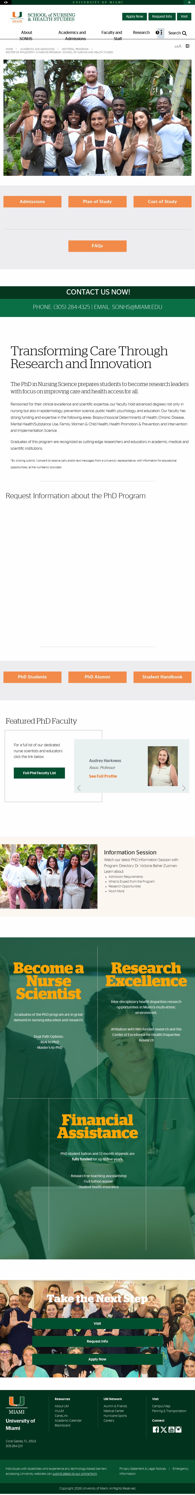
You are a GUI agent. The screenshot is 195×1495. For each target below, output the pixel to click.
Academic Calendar (68, 1422)
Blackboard (62, 1427)
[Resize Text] (178, 46)
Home (10, 49)
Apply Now (134, 16)
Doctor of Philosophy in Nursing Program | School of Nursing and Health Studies (59, 52)
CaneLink (61, 1417)
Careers (109, 1422)
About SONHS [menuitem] (26, 35)
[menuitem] (160, 33)
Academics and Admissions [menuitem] (72, 35)
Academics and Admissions (37, 49)
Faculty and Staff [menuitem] (112, 35)
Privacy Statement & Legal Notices (142, 1470)
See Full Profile (103, 777)
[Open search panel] (178, 33)
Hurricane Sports (115, 1417)
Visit (184, 16)
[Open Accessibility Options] (6, 2)
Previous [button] (80, 766)
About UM (62, 1407)
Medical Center (114, 1412)
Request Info (162, 16)
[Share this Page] (187, 46)
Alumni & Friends (115, 1407)
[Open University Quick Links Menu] (189, 2)
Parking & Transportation (169, 1412)
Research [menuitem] (141, 33)
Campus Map (161, 1407)
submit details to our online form (74, 1475)
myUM (59, 1412)
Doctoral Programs (75, 49)
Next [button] (183, 766)
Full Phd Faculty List (39, 773)
